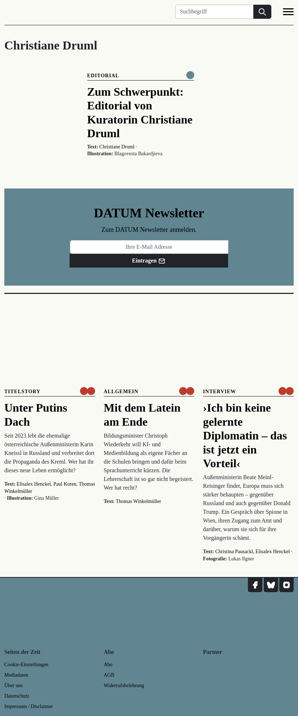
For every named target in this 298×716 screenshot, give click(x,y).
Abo (108, 664)
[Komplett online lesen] (190, 75)
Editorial (103, 75)
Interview (219, 391)
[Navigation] (288, 13)
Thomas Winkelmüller (138, 501)
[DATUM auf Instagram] (286, 585)
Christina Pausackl (234, 551)
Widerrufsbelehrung (124, 685)
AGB (109, 675)
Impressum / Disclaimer (28, 706)
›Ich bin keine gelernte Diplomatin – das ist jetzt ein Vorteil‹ (245, 435)
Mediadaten (16, 675)
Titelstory (22, 391)
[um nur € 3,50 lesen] (87, 391)
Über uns (13, 685)
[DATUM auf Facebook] (255, 585)
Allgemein (121, 391)
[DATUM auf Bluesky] (271, 585)
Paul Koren (64, 484)
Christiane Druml (117, 146)
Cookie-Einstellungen (26, 664)
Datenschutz (16, 696)
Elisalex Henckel (34, 484)
